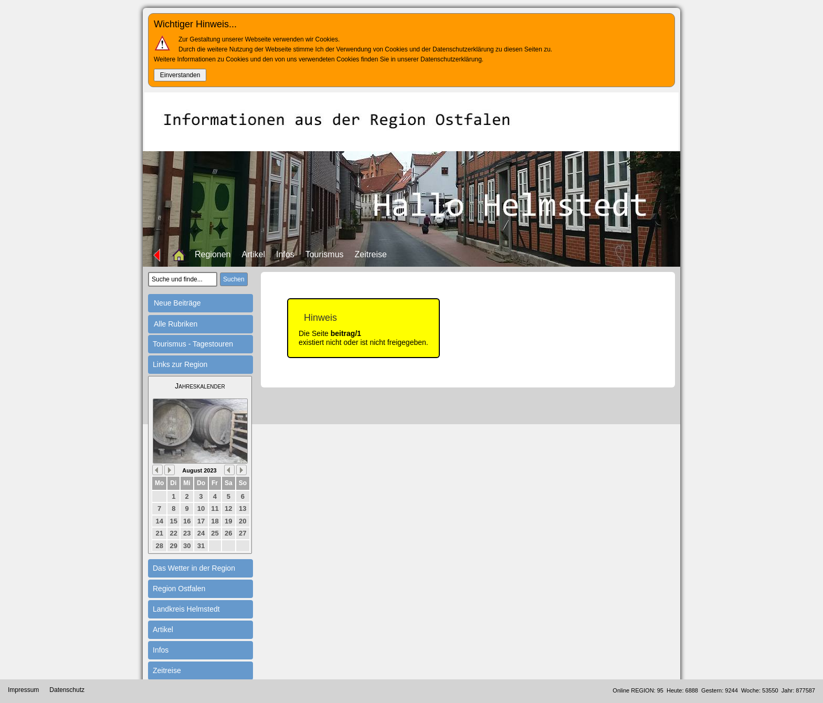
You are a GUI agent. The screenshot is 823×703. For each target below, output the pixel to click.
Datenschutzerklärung (451, 59)
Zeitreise (371, 254)
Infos (285, 254)
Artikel (253, 254)
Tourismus (324, 254)
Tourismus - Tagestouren (193, 344)
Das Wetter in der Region (194, 568)
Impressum (23, 690)
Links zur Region (180, 364)
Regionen (213, 254)
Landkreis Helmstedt (186, 609)
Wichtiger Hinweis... (195, 24)
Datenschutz (67, 690)
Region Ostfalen (179, 588)
